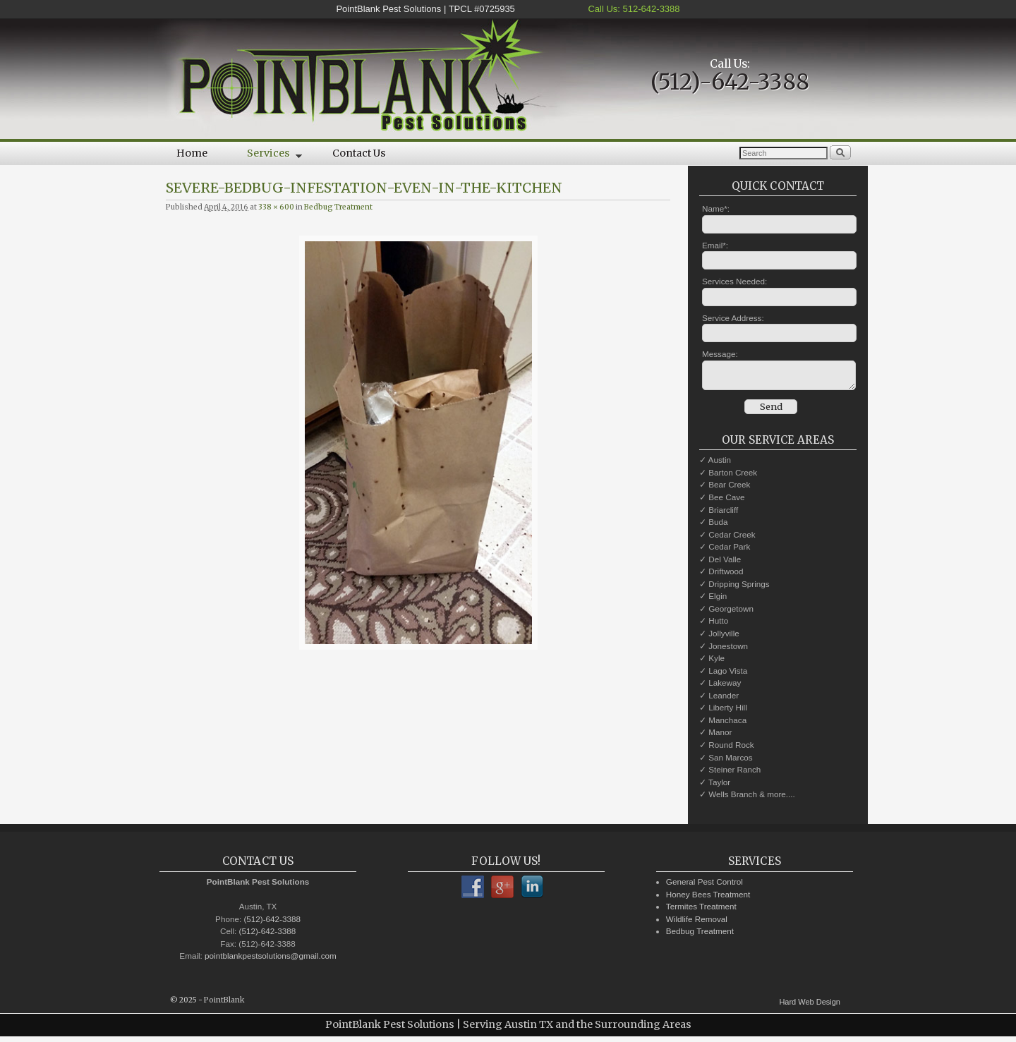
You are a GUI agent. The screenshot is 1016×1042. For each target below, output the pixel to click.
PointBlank (224, 1004)
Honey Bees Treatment (708, 898)
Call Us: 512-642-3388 (633, 9)
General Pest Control (704, 885)
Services (264, 156)
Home (191, 153)
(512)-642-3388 (730, 82)
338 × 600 (276, 207)
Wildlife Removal (696, 923)
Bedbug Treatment (338, 207)
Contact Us (359, 153)
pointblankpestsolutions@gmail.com (271, 959)
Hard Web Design (809, 1006)
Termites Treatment (701, 910)
